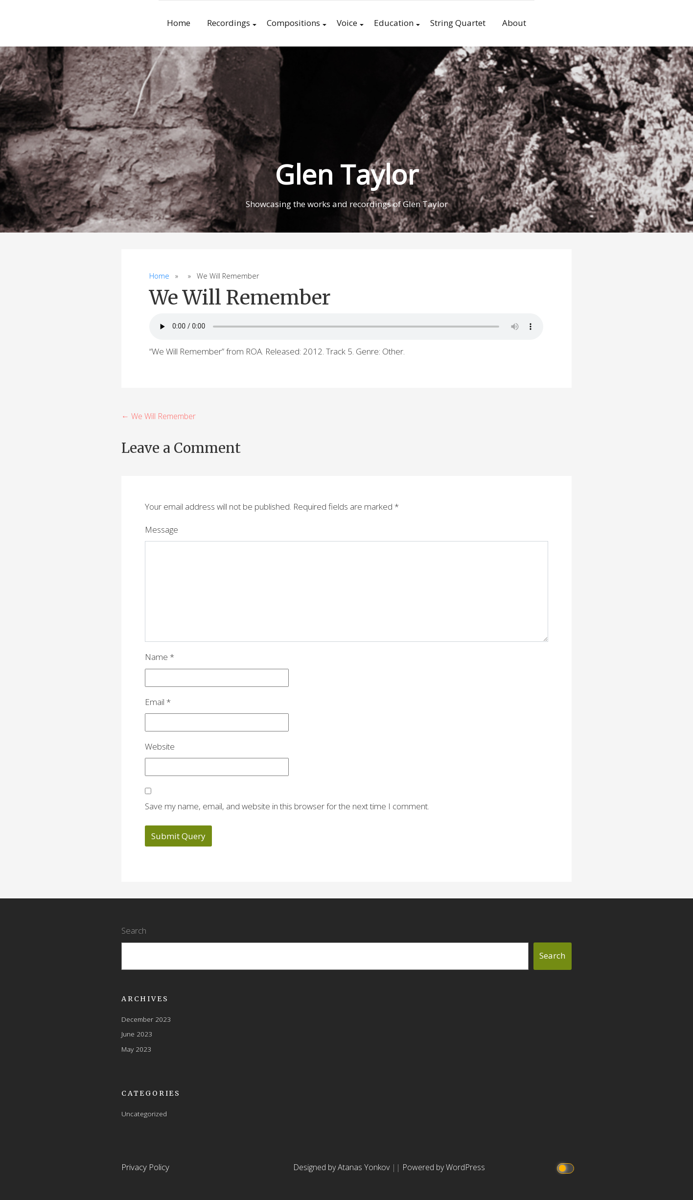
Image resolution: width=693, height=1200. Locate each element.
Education (394, 22)
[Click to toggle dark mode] (567, 1167)
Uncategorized (144, 1113)
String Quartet (457, 22)
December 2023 (146, 1019)
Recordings (228, 22)
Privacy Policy (145, 1167)
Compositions (293, 22)
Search (133, 930)
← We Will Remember (158, 416)
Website (160, 746)
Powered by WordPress (443, 1167)
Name (159, 656)
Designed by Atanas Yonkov (342, 1167)
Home (178, 22)
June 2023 (136, 1033)
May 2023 (136, 1049)
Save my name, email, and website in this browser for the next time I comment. (287, 806)
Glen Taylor (346, 174)
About (514, 22)
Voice (347, 22)
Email (158, 701)
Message (161, 529)
